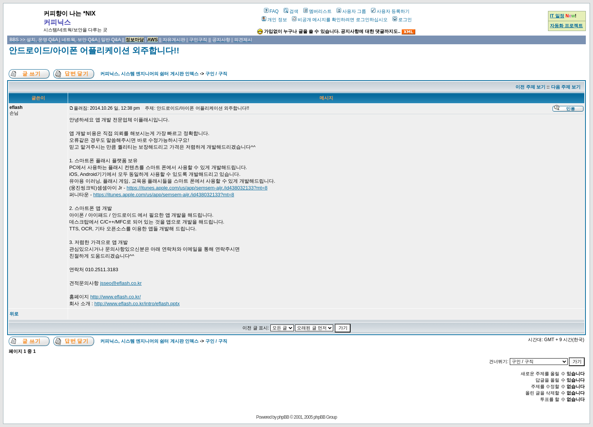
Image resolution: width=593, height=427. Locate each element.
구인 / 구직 (216, 73)
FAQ (271, 11)
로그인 (402, 19)
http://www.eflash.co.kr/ (115, 297)
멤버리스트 (317, 11)
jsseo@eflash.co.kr (121, 283)
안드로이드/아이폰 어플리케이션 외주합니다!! (94, 50)
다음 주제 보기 (566, 87)
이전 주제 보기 (530, 87)
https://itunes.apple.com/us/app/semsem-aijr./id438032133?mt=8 (197, 188)
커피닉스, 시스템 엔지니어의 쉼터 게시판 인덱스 (149, 73)
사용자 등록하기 (390, 11)
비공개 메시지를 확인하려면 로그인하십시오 (340, 19)
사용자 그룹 (351, 11)
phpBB (283, 417)
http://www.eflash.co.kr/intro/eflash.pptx (136, 303)
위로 (14, 314)
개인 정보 (274, 19)
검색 (291, 11)
